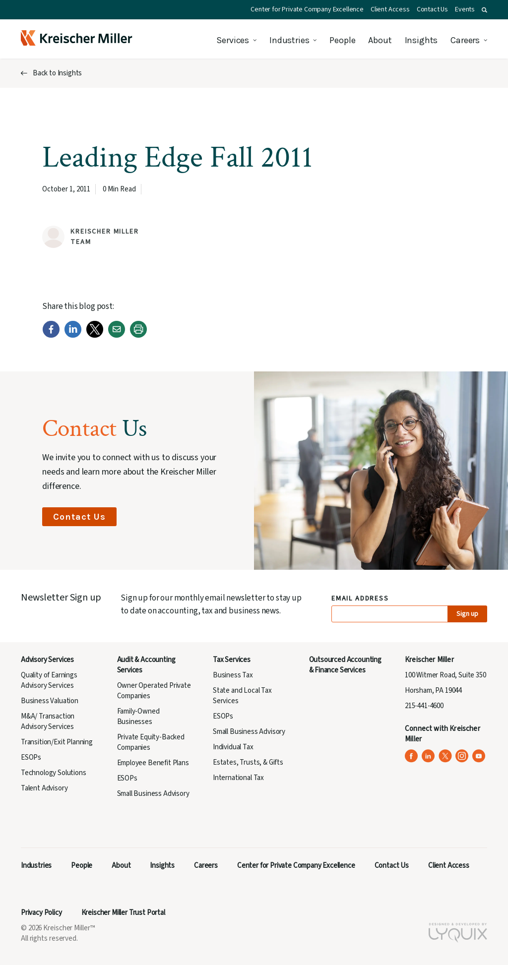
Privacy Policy (41, 912)
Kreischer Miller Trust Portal (123, 912)
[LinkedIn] (73, 335)
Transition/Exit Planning (57, 742)
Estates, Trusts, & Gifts (248, 762)
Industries (289, 40)
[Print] (138, 335)
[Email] (117, 335)
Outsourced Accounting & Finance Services (345, 665)
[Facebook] (51, 335)
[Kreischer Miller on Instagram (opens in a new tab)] (462, 756)
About (379, 40)
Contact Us (432, 9)
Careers (465, 40)
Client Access (390, 9)
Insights (421, 40)
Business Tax (233, 675)
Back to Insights (57, 73)
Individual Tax (233, 747)
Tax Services (232, 660)
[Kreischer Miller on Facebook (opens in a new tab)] (411, 756)
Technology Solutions (53, 773)
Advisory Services (47, 660)
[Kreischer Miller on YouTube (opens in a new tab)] (479, 756)
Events (465, 9)
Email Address (360, 599)
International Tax (238, 778)
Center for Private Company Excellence (307, 9)
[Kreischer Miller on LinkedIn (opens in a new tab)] (428, 756)
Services (232, 40)
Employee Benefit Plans (153, 763)
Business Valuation (49, 701)
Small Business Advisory (153, 793)
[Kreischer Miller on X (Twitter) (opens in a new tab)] (445, 756)
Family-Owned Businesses (138, 716)
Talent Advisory (44, 788)
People (342, 40)
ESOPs (31, 757)
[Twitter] (95, 335)
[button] (484, 10)
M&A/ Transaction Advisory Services (47, 721)
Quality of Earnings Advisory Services (49, 680)
